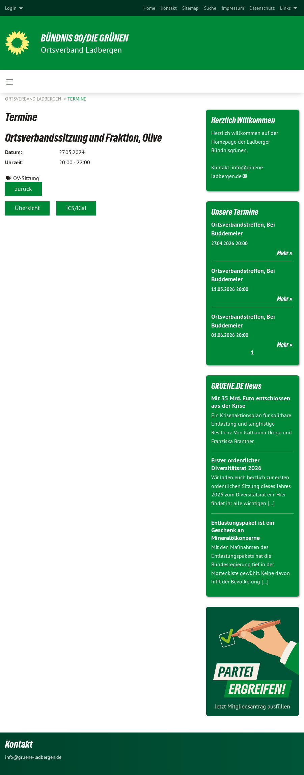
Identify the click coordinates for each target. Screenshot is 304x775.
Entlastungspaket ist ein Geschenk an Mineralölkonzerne (242, 528)
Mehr (282, 253)
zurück (23, 189)
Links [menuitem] (285, 8)
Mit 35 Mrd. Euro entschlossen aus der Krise (250, 401)
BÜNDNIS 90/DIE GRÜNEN (88, 38)
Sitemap (190, 8)
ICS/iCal (76, 208)
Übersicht (27, 208)
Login (11, 8)
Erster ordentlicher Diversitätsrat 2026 (236, 463)
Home (149, 8)
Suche (210, 8)
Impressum (233, 8)
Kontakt (169, 8)
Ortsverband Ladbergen (33, 99)
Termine (76, 99)
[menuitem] (149, 8)
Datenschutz (262, 8)
